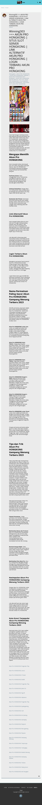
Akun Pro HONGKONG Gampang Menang (17, 738)
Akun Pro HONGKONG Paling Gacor (18, 767)
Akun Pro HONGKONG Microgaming (18, 728)
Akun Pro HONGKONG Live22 (17, 670)
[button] (1, 2)
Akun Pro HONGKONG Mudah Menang (19, 752)
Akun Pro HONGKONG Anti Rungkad (18, 771)
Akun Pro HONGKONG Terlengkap (18, 748)
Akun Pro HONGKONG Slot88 (17, 679)
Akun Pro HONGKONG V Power (17, 675)
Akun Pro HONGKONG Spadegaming (18, 706)
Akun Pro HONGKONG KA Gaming (18, 715)
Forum (6, 7)
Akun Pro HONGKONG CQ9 (16, 711)
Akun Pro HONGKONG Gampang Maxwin (17, 757)
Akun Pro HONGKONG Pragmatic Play (19, 666)
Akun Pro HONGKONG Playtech (17, 724)
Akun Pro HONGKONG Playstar (17, 733)
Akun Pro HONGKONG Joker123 (17, 688)
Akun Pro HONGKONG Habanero (18, 697)
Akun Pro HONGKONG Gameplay (18, 719)
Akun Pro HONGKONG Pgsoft (17, 693)
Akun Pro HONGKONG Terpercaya (18, 743)
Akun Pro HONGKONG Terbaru (17, 762)
